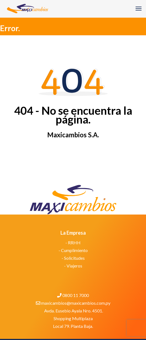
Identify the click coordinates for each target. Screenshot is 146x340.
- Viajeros (73, 265)
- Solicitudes (73, 258)
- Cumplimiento (73, 250)
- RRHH (73, 242)
